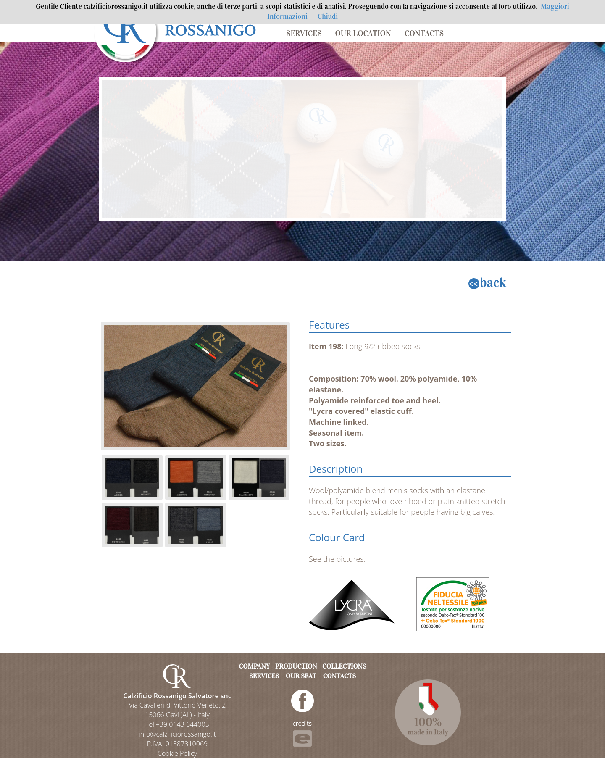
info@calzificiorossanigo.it (177, 734)
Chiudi (328, 16)
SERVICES (304, 33)
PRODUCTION (296, 666)
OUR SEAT (301, 676)
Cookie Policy (177, 753)
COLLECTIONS (344, 666)
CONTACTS (424, 33)
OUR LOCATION (363, 33)
